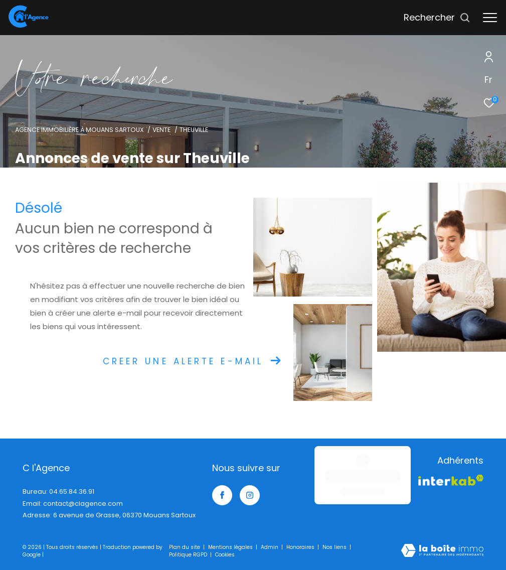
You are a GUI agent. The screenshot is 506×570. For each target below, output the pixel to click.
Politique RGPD (188, 554)
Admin (270, 547)
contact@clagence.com (83, 503)
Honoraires (301, 547)
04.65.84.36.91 (71, 491)
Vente (161, 129)
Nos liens (335, 547)
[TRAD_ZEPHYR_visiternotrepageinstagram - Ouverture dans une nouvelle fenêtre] (250, 495)
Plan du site (185, 547)
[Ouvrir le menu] (490, 17)
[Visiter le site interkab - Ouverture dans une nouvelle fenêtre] (441, 482)
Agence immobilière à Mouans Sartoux (79, 129)
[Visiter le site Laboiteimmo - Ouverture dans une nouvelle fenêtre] (442, 551)
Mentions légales (231, 547)
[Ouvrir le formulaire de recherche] (437, 17)
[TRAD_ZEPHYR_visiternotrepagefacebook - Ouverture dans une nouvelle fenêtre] (222, 495)
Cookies (225, 555)
